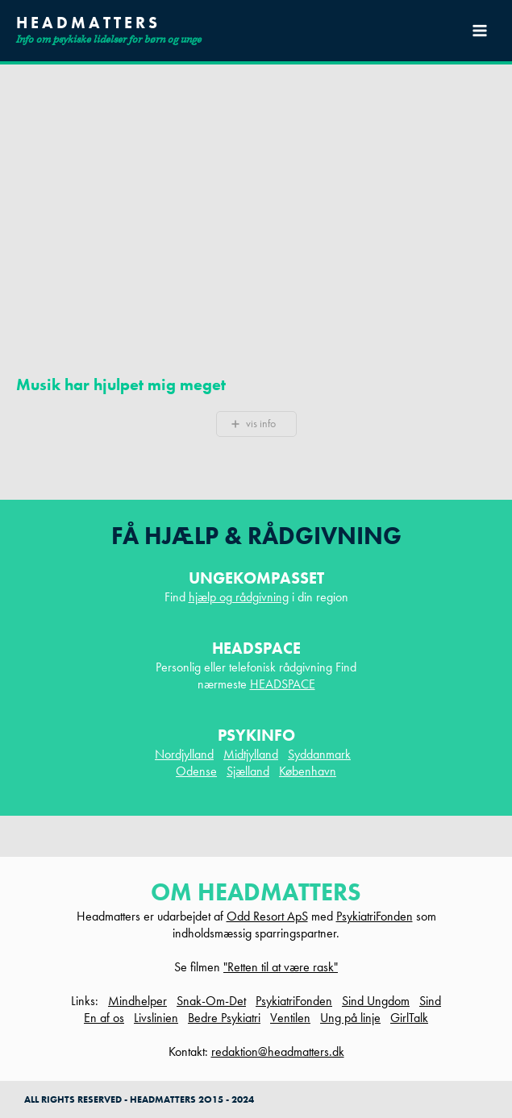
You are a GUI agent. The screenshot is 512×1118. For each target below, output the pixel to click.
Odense (196, 771)
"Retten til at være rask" (280, 966)
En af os (104, 1017)
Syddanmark (319, 754)
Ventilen (290, 1017)
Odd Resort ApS (267, 916)
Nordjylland (184, 754)
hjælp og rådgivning (239, 596)
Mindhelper (137, 1000)
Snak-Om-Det (211, 1000)
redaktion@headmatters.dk (277, 1051)
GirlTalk (409, 1017)
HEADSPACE (282, 683)
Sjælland (248, 771)
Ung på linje (350, 1017)
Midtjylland (250, 754)
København (307, 771)
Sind (430, 1000)
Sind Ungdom (376, 1000)
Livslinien (156, 1017)
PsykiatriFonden (374, 916)
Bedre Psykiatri (224, 1017)
